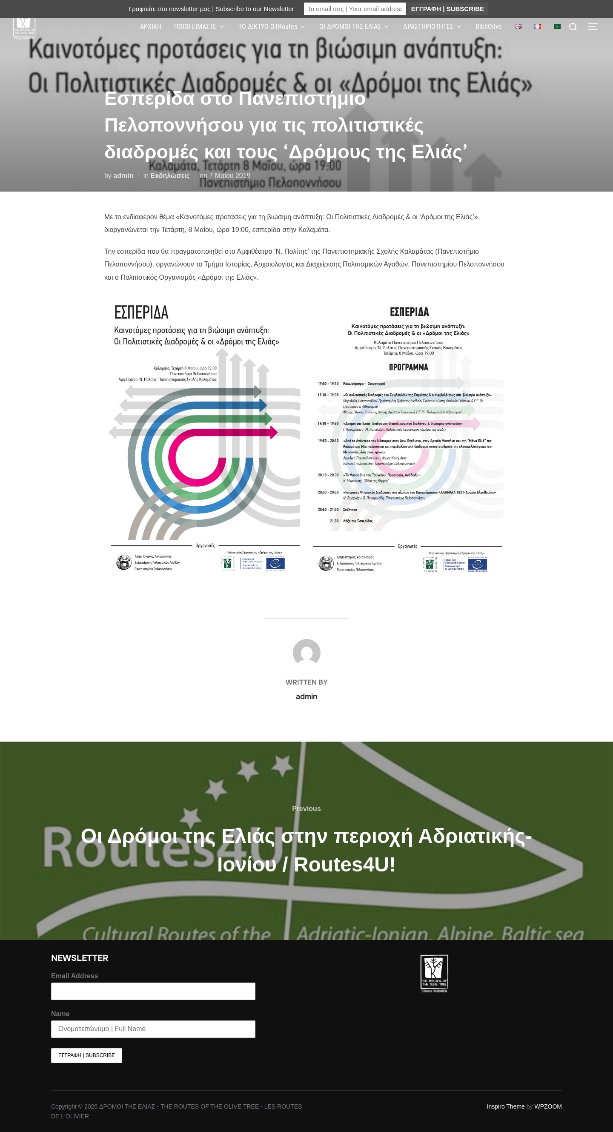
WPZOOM (548, 1106)
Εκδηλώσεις (170, 175)
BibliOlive (489, 27)
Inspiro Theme (506, 1106)
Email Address (74, 976)
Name (60, 1013)
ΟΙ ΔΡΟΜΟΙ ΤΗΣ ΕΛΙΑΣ (354, 27)
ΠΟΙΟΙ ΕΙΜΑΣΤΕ (200, 27)
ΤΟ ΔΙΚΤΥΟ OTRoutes (272, 27)
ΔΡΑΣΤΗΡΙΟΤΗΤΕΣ (433, 27)
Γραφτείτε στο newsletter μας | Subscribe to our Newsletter (211, 8)
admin (123, 175)
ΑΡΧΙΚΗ (150, 27)
